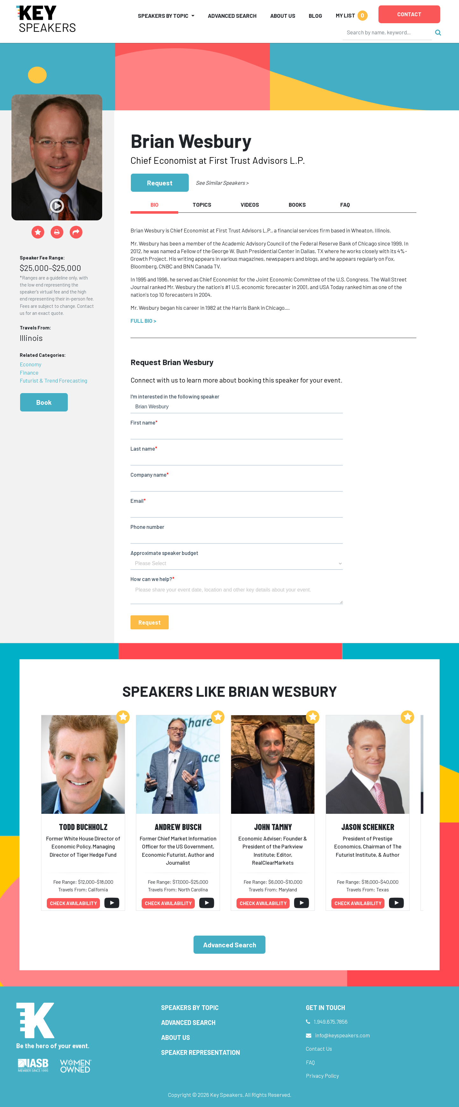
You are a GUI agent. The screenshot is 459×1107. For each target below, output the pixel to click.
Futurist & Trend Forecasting (53, 380)
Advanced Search (232, 15)
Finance (29, 372)
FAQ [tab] (345, 204)
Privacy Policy (322, 1075)
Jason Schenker (367, 827)
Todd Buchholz (83, 827)
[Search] (387, 32)
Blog (315, 15)
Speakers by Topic (190, 1007)
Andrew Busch (178, 827)
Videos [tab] (250, 204)
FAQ (310, 1062)
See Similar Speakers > (222, 182)
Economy (30, 364)
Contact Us (319, 1048)
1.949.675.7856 (331, 1021)
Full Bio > (143, 320)
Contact (409, 14)
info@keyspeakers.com (342, 1035)
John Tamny (273, 827)
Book (44, 402)
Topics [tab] (202, 204)
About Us (282, 15)
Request (160, 183)
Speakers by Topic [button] (163, 15)
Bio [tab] (155, 204)
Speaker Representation (200, 1052)
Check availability (73, 903)
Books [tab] (297, 204)
